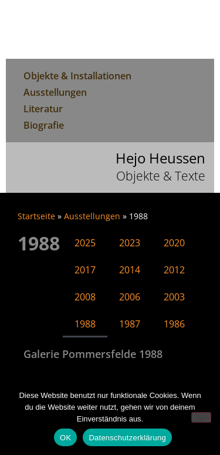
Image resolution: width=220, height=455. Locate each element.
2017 (85, 269)
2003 (174, 296)
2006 (129, 296)
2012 (174, 269)
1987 (129, 323)
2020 (174, 242)
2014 (129, 269)
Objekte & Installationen (77, 75)
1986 (174, 323)
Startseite (36, 216)
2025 (85, 242)
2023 (129, 242)
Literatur (43, 108)
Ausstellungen (55, 92)
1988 (85, 323)
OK (65, 437)
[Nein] (201, 417)
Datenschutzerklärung (127, 437)
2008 (85, 296)
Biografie (43, 125)
